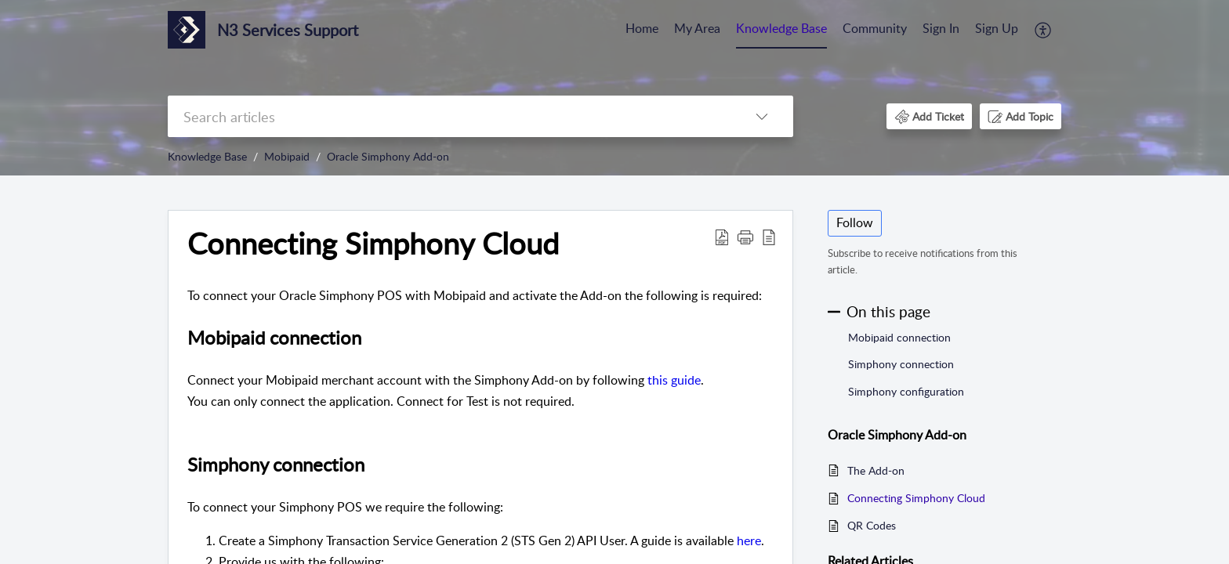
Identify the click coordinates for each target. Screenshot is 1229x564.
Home (641, 28)
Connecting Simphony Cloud (916, 497)
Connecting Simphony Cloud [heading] (373, 243)
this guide (674, 380)
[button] (1043, 30)
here (749, 540)
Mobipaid (287, 156)
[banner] (614, 87)
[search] (449, 116)
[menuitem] (641, 30)
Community (875, 28)
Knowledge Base (781, 28)
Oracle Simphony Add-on (388, 156)
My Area (697, 28)
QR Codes (871, 525)
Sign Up (996, 28)
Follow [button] (854, 222)
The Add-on (876, 470)
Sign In (941, 28)
